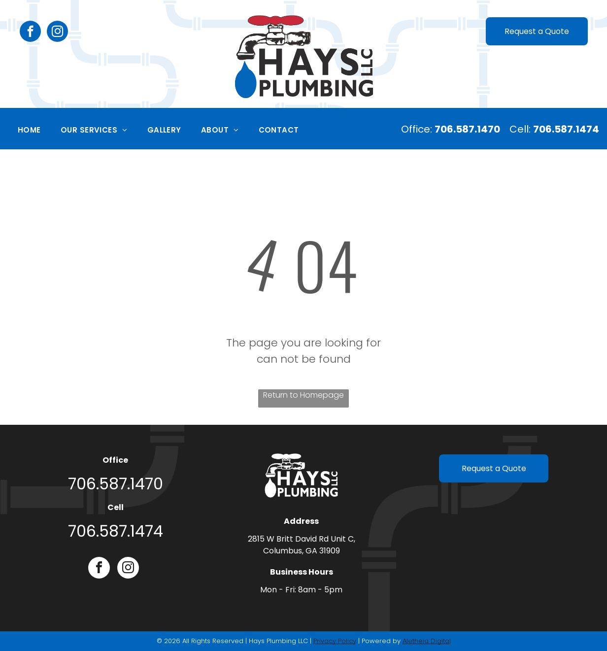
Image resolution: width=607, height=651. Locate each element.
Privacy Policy (334, 641)
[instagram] (57, 32)
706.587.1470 (115, 484)
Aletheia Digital (427, 641)
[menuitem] (29, 130)
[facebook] (30, 32)
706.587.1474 (115, 531)
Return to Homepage (303, 395)
